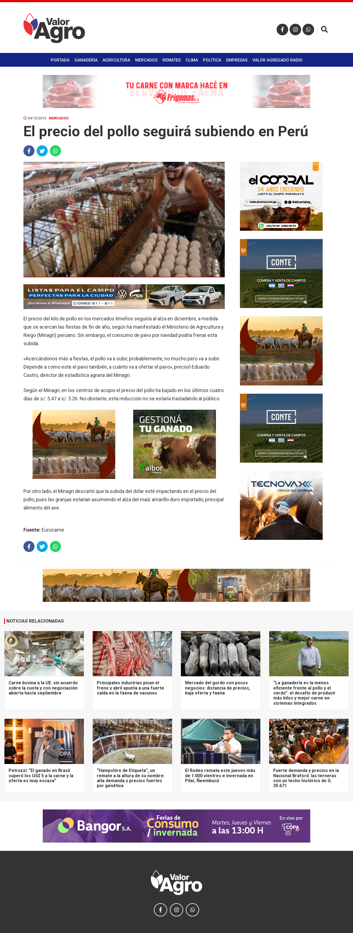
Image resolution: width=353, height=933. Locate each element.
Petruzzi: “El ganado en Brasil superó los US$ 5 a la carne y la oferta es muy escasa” (41, 775)
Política (212, 60)
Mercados (146, 60)
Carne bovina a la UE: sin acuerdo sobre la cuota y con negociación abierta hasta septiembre (43, 688)
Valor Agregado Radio (277, 60)
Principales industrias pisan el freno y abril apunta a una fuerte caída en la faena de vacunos (130, 688)
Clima (192, 60)
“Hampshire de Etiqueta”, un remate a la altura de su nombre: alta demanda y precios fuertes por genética (131, 778)
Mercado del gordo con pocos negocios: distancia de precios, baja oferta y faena (217, 688)
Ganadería (86, 60)
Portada (60, 60)
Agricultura (116, 60)
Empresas (236, 60)
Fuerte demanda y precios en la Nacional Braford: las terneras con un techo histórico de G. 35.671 (306, 778)
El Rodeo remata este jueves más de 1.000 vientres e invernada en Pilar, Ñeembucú (220, 775)
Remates (171, 60)
